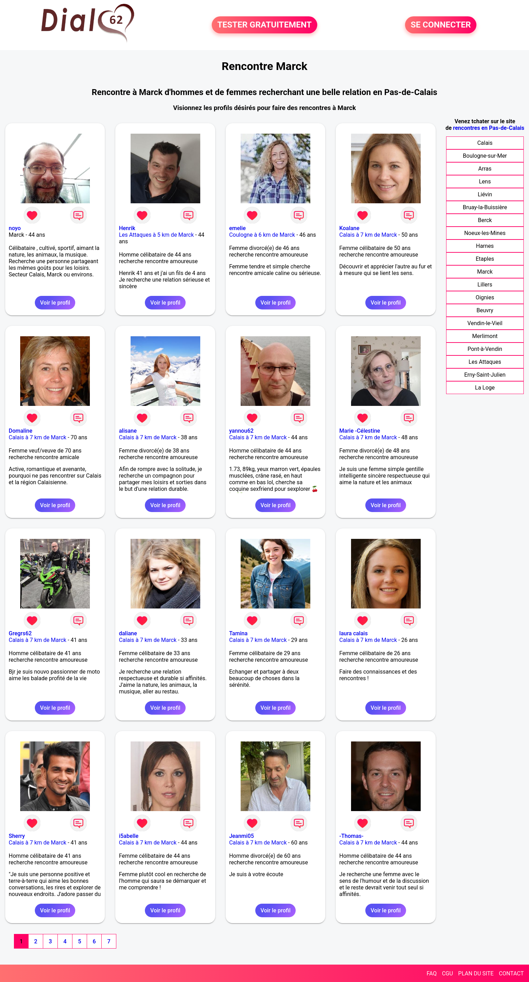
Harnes (485, 246)
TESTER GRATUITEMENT (264, 25)
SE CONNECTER (441, 25)
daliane (128, 633)
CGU (447, 973)
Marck (484, 271)
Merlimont (485, 336)
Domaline (20, 430)
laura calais (353, 633)
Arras (484, 168)
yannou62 (241, 430)
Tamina (238, 633)
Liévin (485, 194)
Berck (485, 220)
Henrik (127, 228)
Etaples (485, 259)
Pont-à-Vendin (484, 349)
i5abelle (128, 836)
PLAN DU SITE (476, 973)
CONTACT (511, 973)
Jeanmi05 (241, 836)
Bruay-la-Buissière (485, 207)
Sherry (17, 836)
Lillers (484, 284)
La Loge (485, 387)
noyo (15, 228)
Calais (484, 143)
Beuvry (484, 310)
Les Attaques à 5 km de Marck (156, 234)
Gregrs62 (20, 633)
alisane (128, 430)
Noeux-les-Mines (485, 233)
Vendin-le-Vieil (484, 323)
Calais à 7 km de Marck (368, 234)
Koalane (349, 228)
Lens (485, 181)
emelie (237, 228)
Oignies (485, 297)
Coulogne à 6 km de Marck (262, 234)
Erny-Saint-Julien (485, 374)
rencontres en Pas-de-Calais (488, 128)
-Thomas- (351, 836)
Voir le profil (55, 302)
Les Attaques (485, 362)
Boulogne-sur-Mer (485, 155)
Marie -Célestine (359, 430)
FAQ (432, 973)
